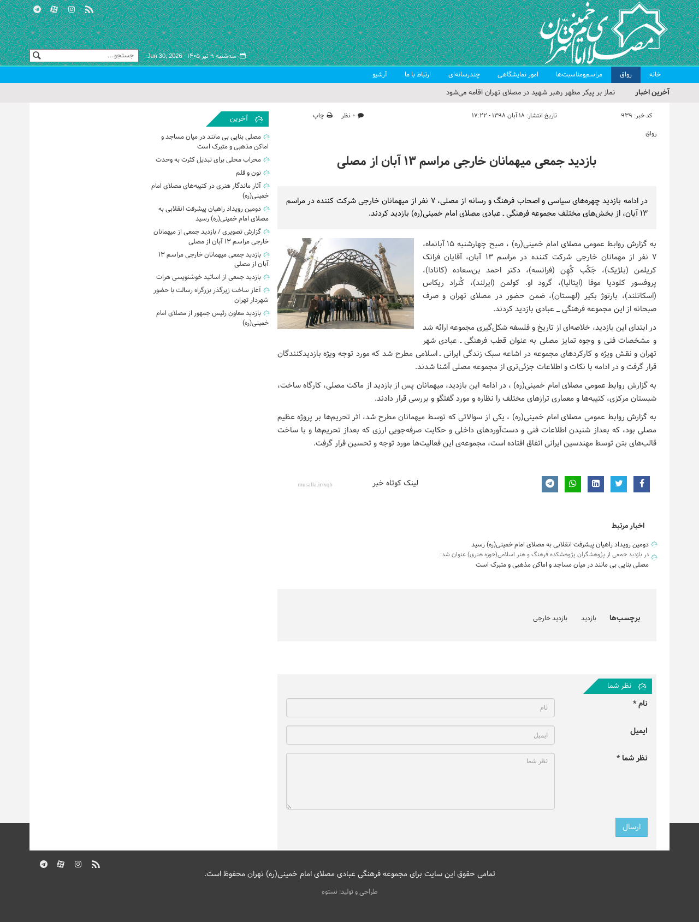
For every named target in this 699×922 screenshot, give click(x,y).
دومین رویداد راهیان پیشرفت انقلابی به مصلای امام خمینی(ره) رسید (560, 544)
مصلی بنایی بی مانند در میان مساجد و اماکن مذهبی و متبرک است (562, 565)
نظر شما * (632, 758)
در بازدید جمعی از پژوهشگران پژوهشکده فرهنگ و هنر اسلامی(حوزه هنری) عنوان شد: (544, 554)
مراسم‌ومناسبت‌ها (579, 74)
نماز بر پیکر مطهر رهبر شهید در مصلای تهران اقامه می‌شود (530, 93)
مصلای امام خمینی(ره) (547, 244)
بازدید (588, 618)
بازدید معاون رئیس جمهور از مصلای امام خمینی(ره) (212, 319)
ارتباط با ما (418, 74)
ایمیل (639, 731)
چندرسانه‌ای (464, 74)
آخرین (239, 119)
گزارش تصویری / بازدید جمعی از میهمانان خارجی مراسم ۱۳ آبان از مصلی (211, 237)
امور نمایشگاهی (517, 74)
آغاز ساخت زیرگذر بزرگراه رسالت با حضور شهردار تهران (211, 296)
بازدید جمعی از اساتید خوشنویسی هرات (208, 278)
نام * (640, 704)
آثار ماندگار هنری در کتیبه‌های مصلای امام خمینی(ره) (210, 191)
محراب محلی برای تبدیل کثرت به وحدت (208, 160)
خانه (655, 74)
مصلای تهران (588, 33)
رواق (626, 74)
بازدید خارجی (550, 618)
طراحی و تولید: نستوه (350, 892)
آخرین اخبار (652, 92)
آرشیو (379, 74)
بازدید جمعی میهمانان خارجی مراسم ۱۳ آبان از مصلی (466, 162)
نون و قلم (248, 173)
